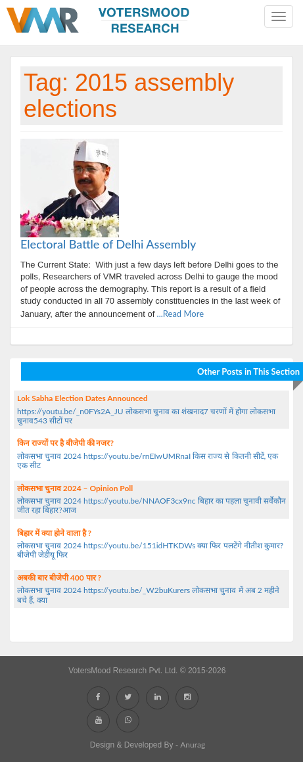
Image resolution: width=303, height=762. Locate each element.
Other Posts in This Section (248, 371)
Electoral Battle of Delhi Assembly (108, 244)
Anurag (192, 745)
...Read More (179, 313)
